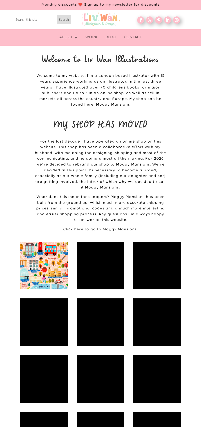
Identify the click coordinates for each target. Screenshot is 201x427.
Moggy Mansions (113, 104)
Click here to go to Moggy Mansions (100, 229)
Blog (148, 392)
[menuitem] (68, 37)
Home (148, 370)
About (148, 385)
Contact (148, 407)
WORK (148, 378)
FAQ (148, 400)
